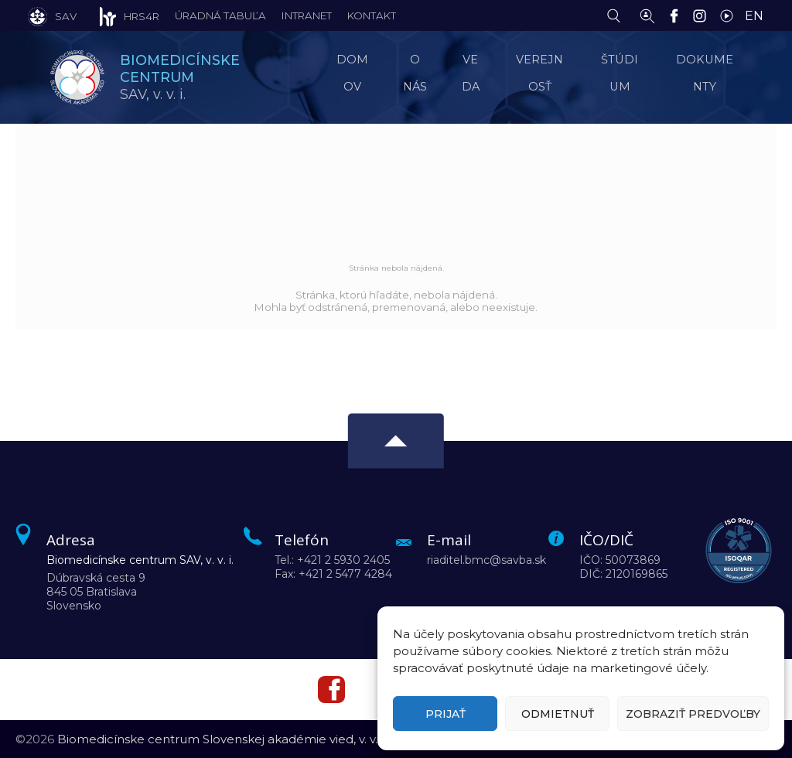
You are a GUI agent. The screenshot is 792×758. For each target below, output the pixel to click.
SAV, (183, 77)
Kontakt (371, 15)
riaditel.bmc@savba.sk (486, 560)
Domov (358, 73)
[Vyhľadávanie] (617, 15)
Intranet (307, 15)
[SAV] (52, 15)
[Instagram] (703, 15)
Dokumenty (708, 73)
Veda (472, 73)
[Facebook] (678, 15)
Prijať (445, 714)
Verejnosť (542, 73)
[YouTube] (730, 15)
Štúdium (623, 73)
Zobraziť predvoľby (693, 714)
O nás (419, 73)
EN (754, 16)
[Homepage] (77, 77)
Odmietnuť (557, 714)
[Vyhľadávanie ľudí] (647, 15)
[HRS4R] (118, 15)
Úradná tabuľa (220, 15)
